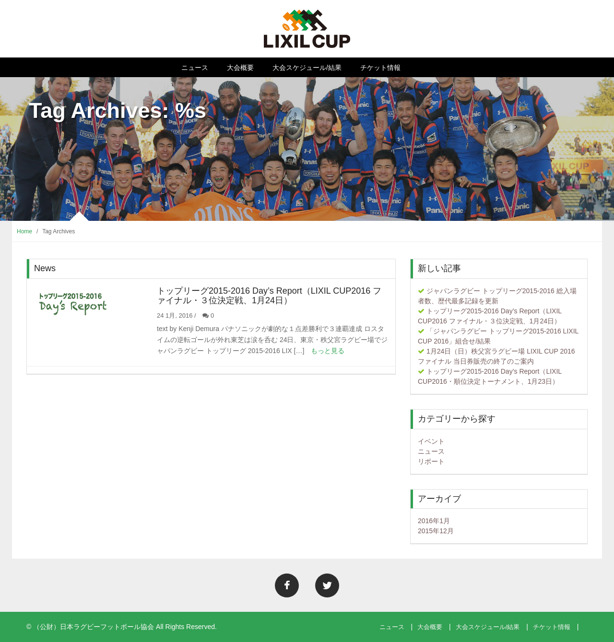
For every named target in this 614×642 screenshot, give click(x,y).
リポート (431, 461)
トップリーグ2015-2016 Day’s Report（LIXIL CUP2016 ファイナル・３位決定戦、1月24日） (269, 295)
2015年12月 (436, 531)
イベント (431, 441)
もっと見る (327, 351)
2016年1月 (434, 521)
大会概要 (240, 67)
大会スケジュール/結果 (307, 67)
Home (24, 231)
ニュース (194, 67)
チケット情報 (380, 67)
